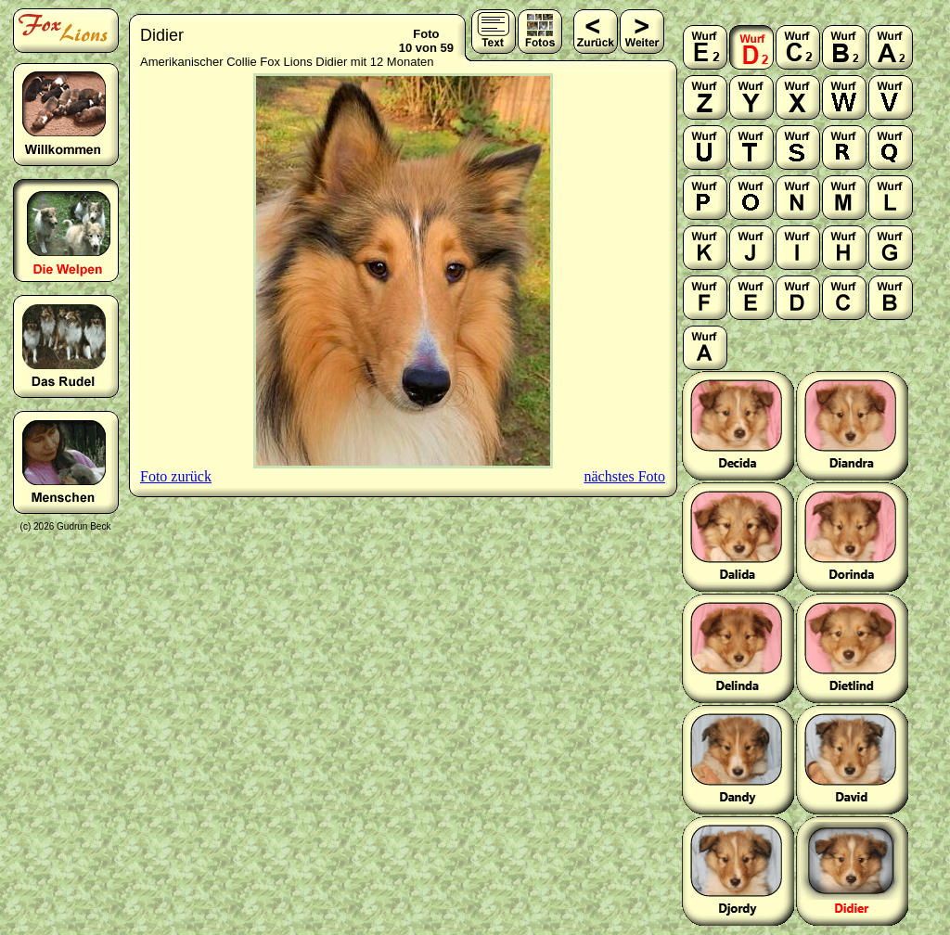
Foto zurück (176, 476)
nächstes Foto (624, 476)
